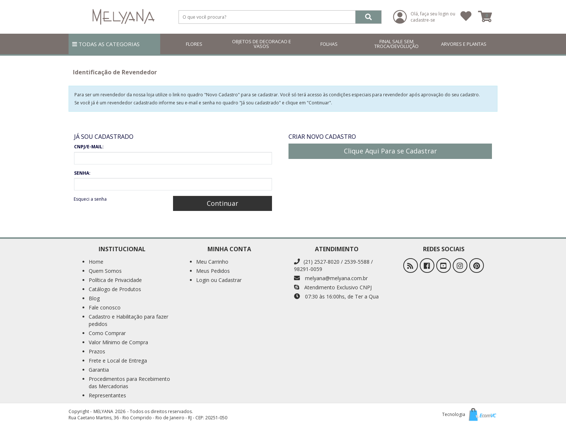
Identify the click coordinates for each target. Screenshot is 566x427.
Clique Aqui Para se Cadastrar (390, 150)
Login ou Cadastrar (219, 279)
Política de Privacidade (115, 279)
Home (96, 261)
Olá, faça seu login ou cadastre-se (433, 17)
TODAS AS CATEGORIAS (106, 44)
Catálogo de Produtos (115, 289)
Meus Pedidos (213, 270)
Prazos (97, 351)
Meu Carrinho (212, 261)
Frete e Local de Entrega (118, 360)
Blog (94, 298)
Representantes (107, 395)
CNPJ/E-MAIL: (89, 147)
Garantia (99, 369)
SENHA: (82, 173)
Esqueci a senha (90, 199)
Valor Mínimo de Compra (118, 342)
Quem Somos (105, 270)
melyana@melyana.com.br (331, 278)
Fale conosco (105, 307)
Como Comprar (107, 333)
